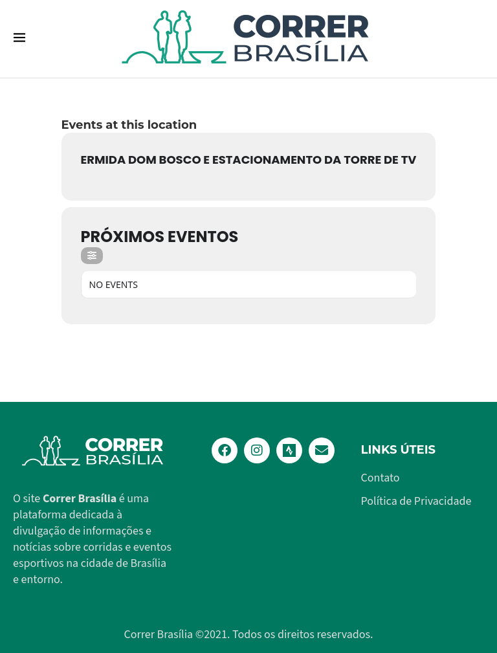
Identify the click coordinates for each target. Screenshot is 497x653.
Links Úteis (398, 450)
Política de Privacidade (416, 501)
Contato (380, 478)
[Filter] (92, 255)
